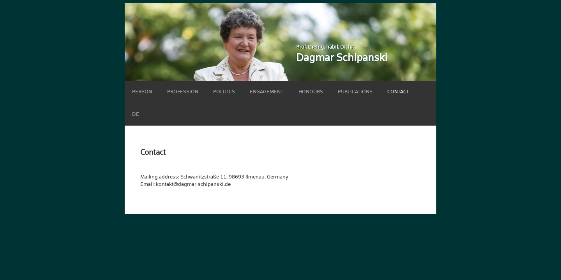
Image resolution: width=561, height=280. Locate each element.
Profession (182, 91)
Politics (224, 91)
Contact (398, 91)
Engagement (266, 91)
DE (135, 114)
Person (142, 91)
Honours (310, 91)
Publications (355, 91)
